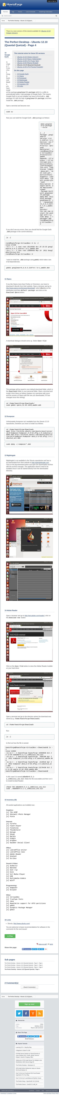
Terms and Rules (47, 1093)
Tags (13, 11)
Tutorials (5, 11)
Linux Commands (30, 11)
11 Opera (20, 76)
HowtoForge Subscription (45, 11)
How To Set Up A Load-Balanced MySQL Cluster (28, 1078)
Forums (20, 11)
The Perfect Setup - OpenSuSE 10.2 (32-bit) (27, 1081)
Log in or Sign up (52, 1)
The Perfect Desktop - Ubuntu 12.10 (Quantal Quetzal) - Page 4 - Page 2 (24, 965)
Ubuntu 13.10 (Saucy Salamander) (29, 59)
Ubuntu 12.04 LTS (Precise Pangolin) (30, 67)
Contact (38, 1090)
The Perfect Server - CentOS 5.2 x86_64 (26, 1084)
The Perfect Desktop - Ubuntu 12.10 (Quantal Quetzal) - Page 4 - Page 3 (24, 967)
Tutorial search (7, 15)
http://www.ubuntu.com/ (21, 923)
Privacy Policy (55, 1093)
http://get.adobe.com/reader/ (34, 615)
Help (43, 1090)
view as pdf (42, 944)
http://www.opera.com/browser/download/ (20, 288)
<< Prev (10, 936)
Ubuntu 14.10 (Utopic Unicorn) (27, 57)
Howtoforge (8, 1093)
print (51, 944)
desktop (37, 1026)
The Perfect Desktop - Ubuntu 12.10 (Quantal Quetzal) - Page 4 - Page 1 (24, 963)
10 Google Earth (23, 74)
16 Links (20, 86)
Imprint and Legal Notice (52, 1090)
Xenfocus (11, 1090)
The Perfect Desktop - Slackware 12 (25, 1065)
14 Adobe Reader (23, 82)
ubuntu (41, 1026)
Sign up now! (29, 1004)
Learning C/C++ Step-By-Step (23, 1047)
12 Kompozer (21, 78)
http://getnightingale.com (40, 462)
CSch (41, 1024)
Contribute (31, 1090)
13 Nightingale (22, 80)
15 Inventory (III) (23, 84)
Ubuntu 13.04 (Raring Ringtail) (27, 63)
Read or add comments (37, 1028)
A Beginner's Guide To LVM (23, 1050)
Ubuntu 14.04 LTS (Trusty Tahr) (28, 61)
